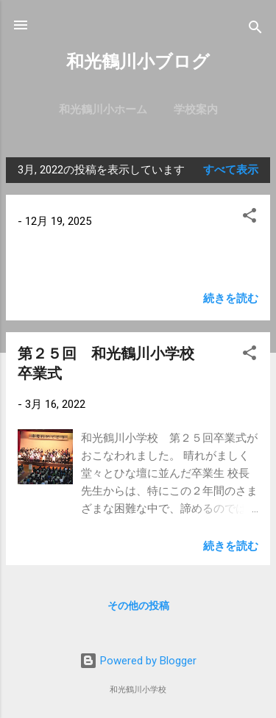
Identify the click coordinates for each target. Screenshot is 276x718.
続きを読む (230, 298)
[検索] (255, 29)
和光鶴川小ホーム (103, 109)
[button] (249, 218)
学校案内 (196, 109)
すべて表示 (230, 169)
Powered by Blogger (138, 660)
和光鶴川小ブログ (138, 61)
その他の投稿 (138, 605)
